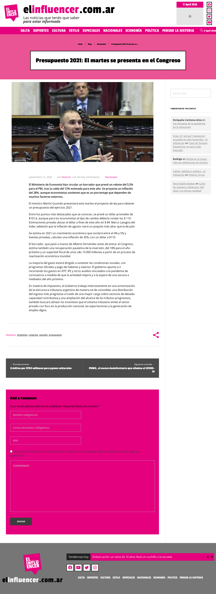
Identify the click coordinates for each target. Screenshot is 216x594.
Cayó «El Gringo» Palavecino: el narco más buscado (190, 146)
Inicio (80, 44)
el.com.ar (69, 9)
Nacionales (101, 44)
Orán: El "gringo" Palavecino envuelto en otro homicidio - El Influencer (190, 139)
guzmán (43, 335)
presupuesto (55, 335)
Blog (90, 44)
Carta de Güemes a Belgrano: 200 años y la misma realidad (189, 187)
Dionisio (66, 177)
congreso (33, 335)
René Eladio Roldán (184, 183)
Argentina (22, 335)
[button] (212, 557)
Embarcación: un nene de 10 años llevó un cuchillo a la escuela (132, 557)
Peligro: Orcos (197, 174)
